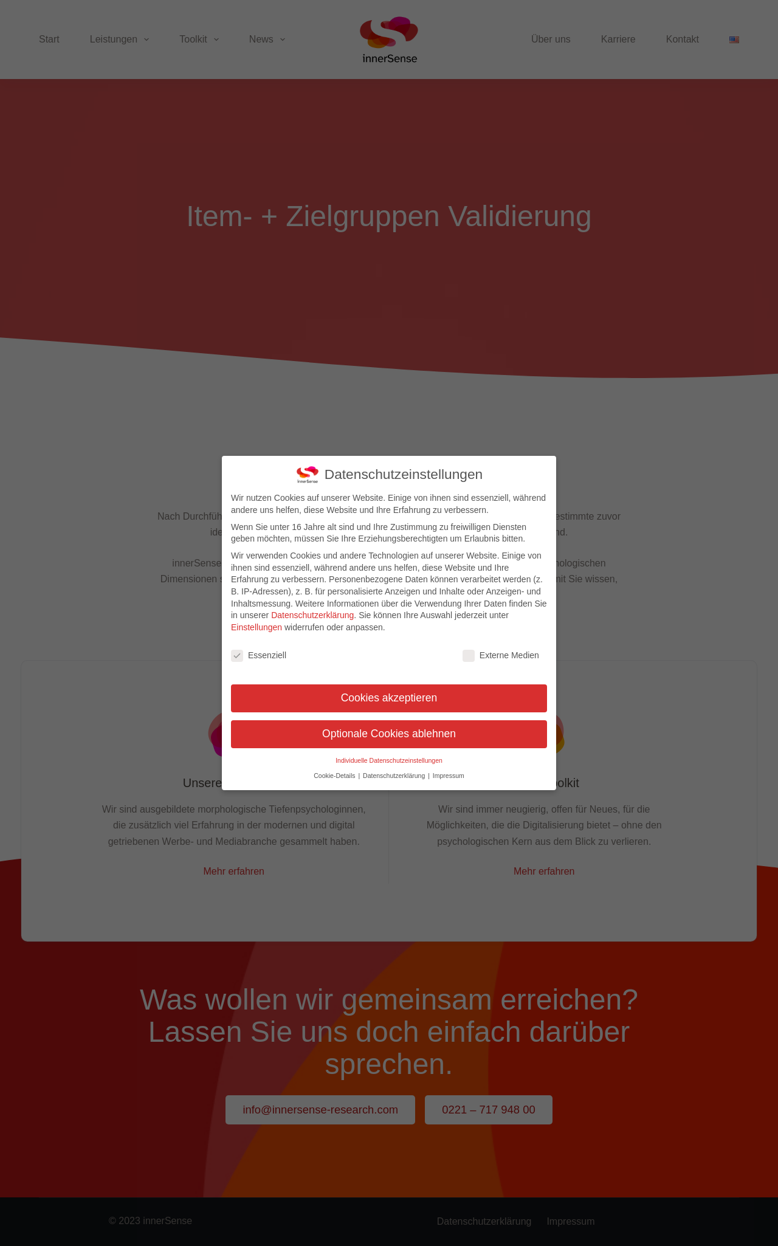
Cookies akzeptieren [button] (389, 695)
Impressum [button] (448, 772)
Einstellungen (256, 623)
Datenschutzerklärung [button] (395, 772)
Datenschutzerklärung (312, 611)
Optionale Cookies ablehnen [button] (389, 731)
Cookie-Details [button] (335, 772)
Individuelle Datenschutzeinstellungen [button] (389, 757)
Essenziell (258, 652)
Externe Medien (501, 652)
